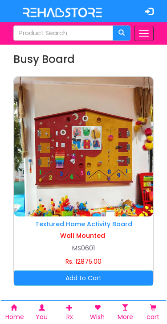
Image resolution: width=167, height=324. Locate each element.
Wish (97, 312)
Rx (69, 312)
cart (153, 312)
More (125, 312)
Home (14, 312)
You (42, 312)
